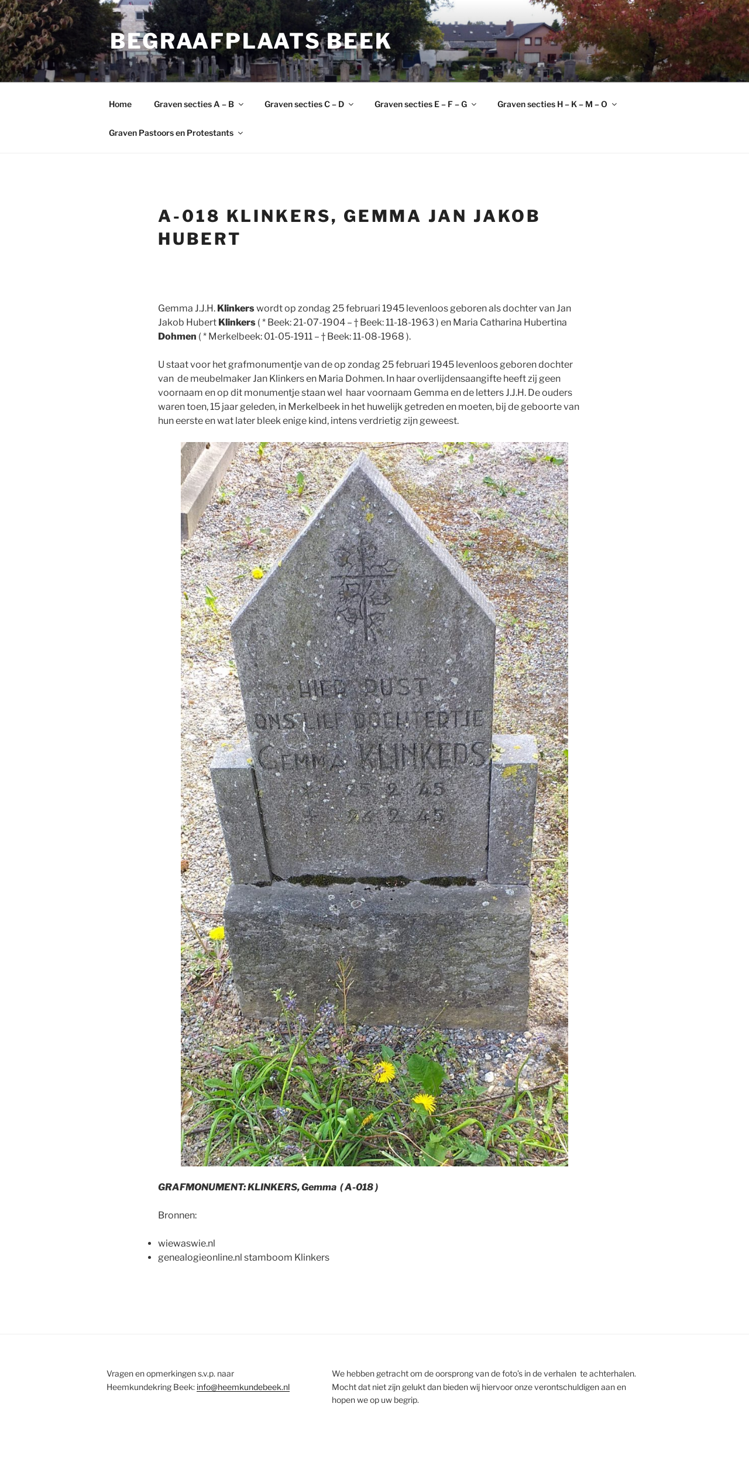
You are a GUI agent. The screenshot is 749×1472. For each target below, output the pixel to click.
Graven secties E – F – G (426, 104)
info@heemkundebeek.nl (243, 1387)
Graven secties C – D (309, 104)
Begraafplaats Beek (251, 41)
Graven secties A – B (199, 104)
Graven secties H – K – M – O (558, 104)
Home (120, 104)
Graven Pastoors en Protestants (177, 133)
